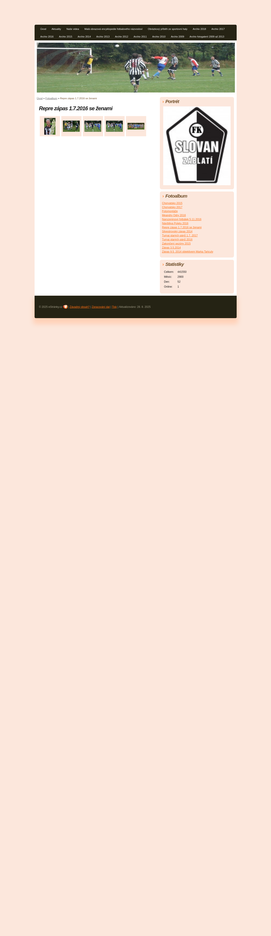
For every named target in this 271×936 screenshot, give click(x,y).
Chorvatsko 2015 (172, 203)
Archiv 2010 (158, 36)
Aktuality (56, 29)
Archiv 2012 (121, 36)
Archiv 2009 (177, 36)
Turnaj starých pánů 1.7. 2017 (180, 235)
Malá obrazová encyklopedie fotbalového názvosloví (113, 29)
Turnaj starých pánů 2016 (177, 239)
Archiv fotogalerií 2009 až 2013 (206, 36)
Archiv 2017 (218, 29)
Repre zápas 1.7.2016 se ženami (182, 227)
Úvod (43, 29)
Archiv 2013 (103, 36)
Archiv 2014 (84, 36)
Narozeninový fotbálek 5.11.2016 (181, 219)
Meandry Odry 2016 (174, 215)
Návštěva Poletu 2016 (175, 223)
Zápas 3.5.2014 (171, 247)
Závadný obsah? (80, 306)
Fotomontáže (170, 211)
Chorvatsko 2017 (172, 207)
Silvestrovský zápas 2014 (177, 231)
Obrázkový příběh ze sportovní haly (167, 29)
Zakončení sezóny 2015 (176, 243)
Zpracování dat (101, 306)
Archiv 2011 (140, 36)
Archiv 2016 (47, 36)
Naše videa (72, 29)
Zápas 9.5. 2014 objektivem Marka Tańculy (187, 251)
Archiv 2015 (65, 36)
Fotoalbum (51, 98)
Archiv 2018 (199, 29)
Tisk (114, 306)
